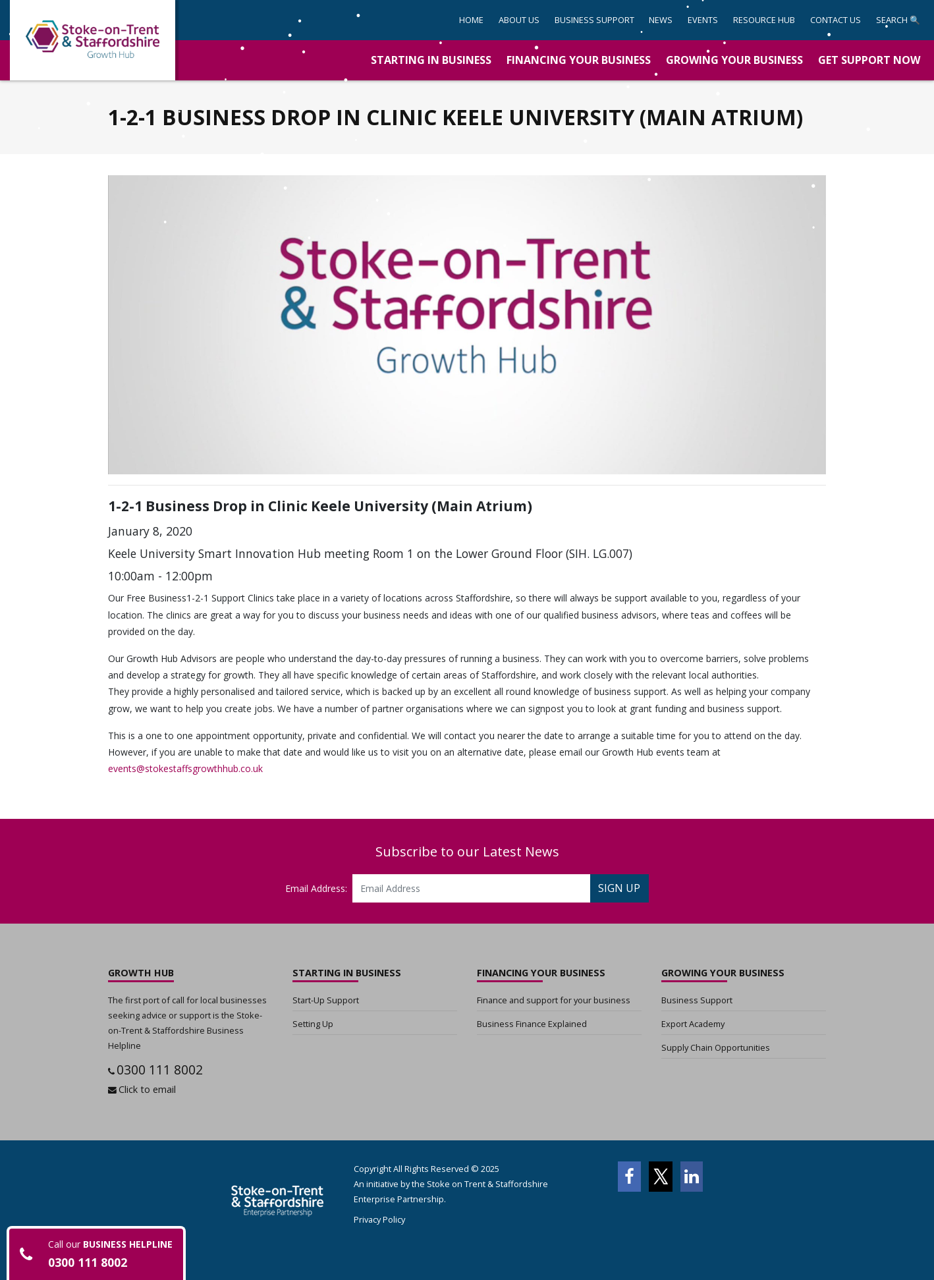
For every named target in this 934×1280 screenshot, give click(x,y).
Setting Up (312, 1024)
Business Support (696, 1000)
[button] (594, 20)
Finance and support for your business (553, 1000)
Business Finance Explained (532, 1024)
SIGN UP (619, 888)
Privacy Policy (379, 1219)
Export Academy (693, 1024)
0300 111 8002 (160, 1069)
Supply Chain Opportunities (715, 1047)
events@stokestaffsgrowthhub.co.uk (185, 768)
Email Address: (316, 888)
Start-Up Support (325, 1000)
